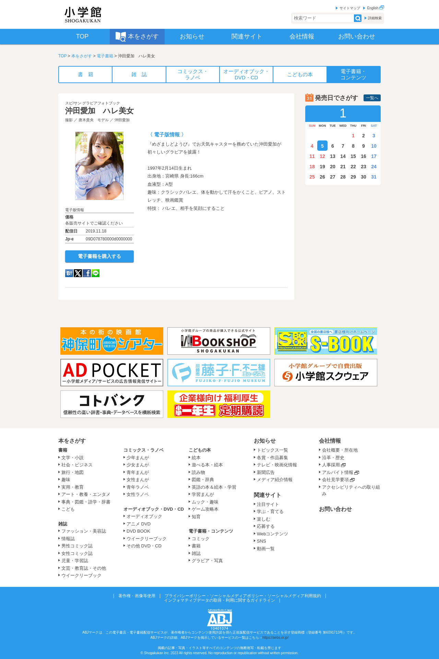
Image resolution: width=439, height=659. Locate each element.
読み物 (198, 472)
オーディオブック (144, 516)
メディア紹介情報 (275, 479)
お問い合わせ (335, 509)
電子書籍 (105, 56)
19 (322, 166)
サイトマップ (350, 8)
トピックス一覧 (272, 450)
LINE (95, 273)
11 (312, 156)
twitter (78, 273)
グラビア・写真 (207, 560)
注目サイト (268, 504)
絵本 (196, 457)
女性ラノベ (138, 494)
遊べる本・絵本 (207, 464)
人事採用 (331, 464)
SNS (261, 541)
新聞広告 (266, 472)
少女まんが (138, 464)
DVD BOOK (138, 531)
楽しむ (263, 519)
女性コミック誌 (77, 553)
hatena (69, 273)
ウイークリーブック (81, 575)
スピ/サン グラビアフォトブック (92, 103)
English (375, 8)
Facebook (87, 273)
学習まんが (205, 494)
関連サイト (267, 495)
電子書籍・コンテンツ (211, 531)
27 (332, 177)
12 (322, 156)
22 (353, 166)
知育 (196, 516)
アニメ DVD (139, 523)
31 (374, 177)
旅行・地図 (72, 472)
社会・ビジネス (77, 464)
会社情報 (330, 441)
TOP (62, 56)
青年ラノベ (138, 487)
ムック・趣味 (205, 501)
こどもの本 (200, 450)
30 (363, 177)
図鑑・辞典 (203, 479)
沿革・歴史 (333, 457)
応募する (266, 526)
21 (343, 166)
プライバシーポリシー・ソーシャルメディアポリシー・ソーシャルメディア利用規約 (243, 595)
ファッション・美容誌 (83, 531)
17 (374, 156)
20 (332, 166)
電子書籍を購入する (99, 256)
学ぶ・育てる (270, 511)
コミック (201, 538)
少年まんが (138, 457)
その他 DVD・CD (144, 545)
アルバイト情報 (337, 472)
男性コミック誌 (77, 545)
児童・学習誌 (74, 560)
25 (312, 177)
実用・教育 (72, 487)
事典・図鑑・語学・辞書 (85, 501)
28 (343, 177)
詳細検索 (375, 18)
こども (68, 509)
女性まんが (138, 479)
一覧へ (372, 97)
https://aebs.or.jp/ (275, 637)
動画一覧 (266, 548)
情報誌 (68, 538)
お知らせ (265, 441)
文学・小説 (72, 457)
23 (363, 166)
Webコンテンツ (272, 533)
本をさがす (81, 56)
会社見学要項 (335, 479)
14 (343, 156)
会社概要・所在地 (340, 450)
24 (374, 166)
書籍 (62, 450)
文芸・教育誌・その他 (83, 568)
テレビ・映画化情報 (277, 464)
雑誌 (62, 523)
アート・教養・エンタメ (85, 494)
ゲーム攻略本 (205, 509)
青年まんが (138, 472)
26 (322, 177)
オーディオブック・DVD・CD (153, 509)
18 (312, 166)
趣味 (65, 479)
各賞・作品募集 (272, 457)
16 (363, 156)
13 (332, 156)
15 (353, 156)
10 (374, 146)
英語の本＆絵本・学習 (214, 487)
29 (353, 177)
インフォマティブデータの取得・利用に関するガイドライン (219, 600)
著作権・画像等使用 (136, 595)
